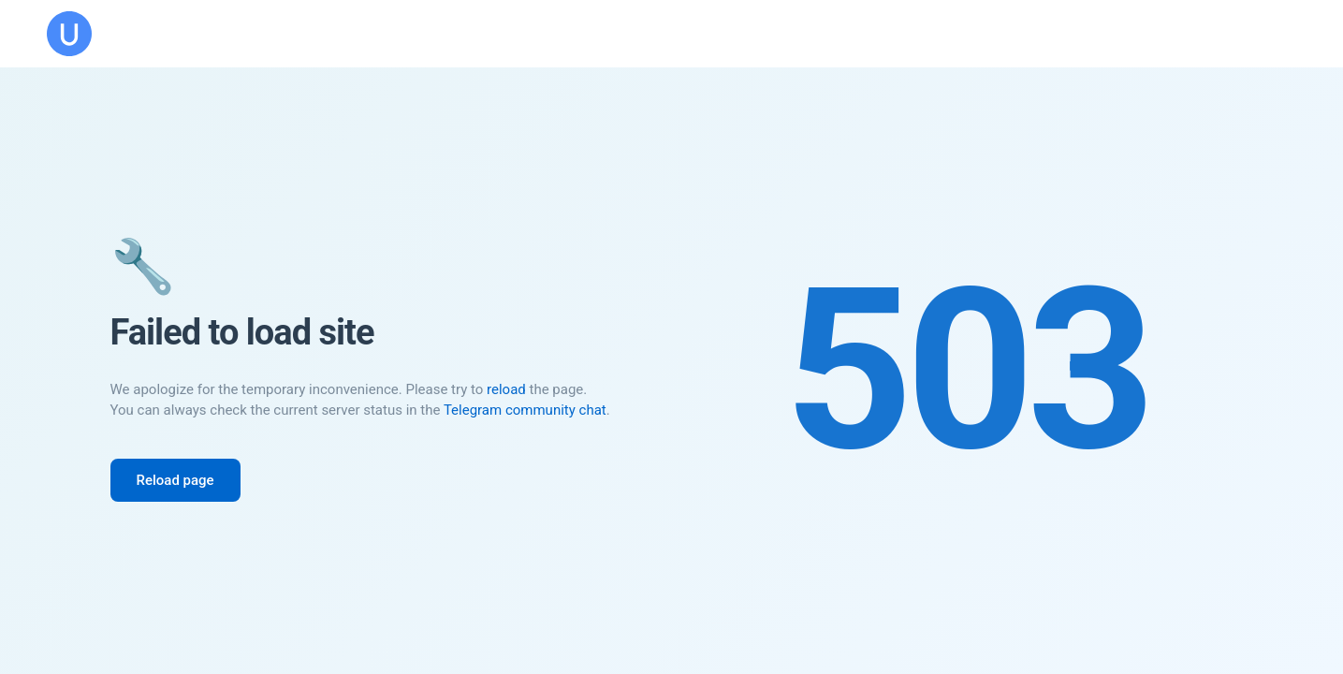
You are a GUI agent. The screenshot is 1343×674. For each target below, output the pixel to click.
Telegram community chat (525, 410)
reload (506, 389)
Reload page (175, 480)
